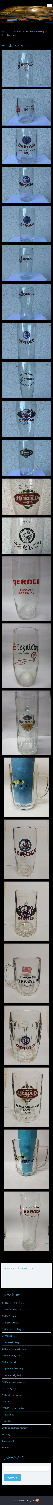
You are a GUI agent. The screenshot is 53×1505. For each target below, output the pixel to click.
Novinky (6, 1434)
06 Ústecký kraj (9, 1335)
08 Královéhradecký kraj (14, 1348)
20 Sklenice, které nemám (14, 1427)
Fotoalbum (16, 31)
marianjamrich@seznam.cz (18, 1268)
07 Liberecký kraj (10, 1342)
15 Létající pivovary (11, 1395)
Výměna (6, 1447)
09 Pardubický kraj (11, 1355)
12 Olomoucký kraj (11, 1375)
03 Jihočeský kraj (10, 1316)
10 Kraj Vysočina (10, 1362)
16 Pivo (5, 1401)
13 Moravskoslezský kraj (14, 1381)
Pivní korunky (9, 1441)
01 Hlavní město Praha (13, 1303)
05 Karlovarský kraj (11, 1329)
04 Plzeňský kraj (10, 1322)
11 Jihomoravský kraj (12, 1368)
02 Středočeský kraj (35, 31)
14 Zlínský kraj (9, 1388)
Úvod (3, 31)
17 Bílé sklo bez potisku (13, 1408)
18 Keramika (8, 1414)
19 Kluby (6, 1421)
